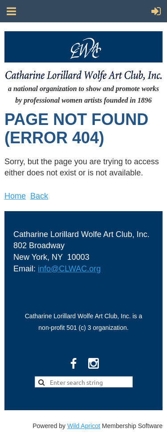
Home (15, 195)
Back (39, 195)
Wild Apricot (83, 425)
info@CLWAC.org (69, 268)
